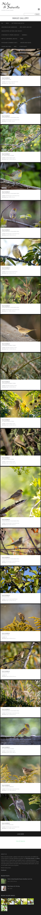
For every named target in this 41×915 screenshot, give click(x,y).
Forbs (21, 38)
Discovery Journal (30, 858)
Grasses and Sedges (25, 42)
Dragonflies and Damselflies (9, 27)
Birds (7, 23)
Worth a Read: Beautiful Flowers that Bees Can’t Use (20, 879)
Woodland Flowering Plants (9, 42)
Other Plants (23, 46)
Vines (15, 46)
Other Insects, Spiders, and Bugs (10, 35)
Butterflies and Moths (18, 23)
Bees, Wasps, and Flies (26, 27)
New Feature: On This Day (14, 886)
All (2, 23)
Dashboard (3, 870)
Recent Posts (5, 876)
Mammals (24, 35)
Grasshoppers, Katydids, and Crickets (11, 31)
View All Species (20, 841)
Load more (20, 834)
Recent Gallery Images (8, 895)
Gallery (38, 858)
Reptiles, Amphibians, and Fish (9, 38)
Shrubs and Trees (6, 46)
